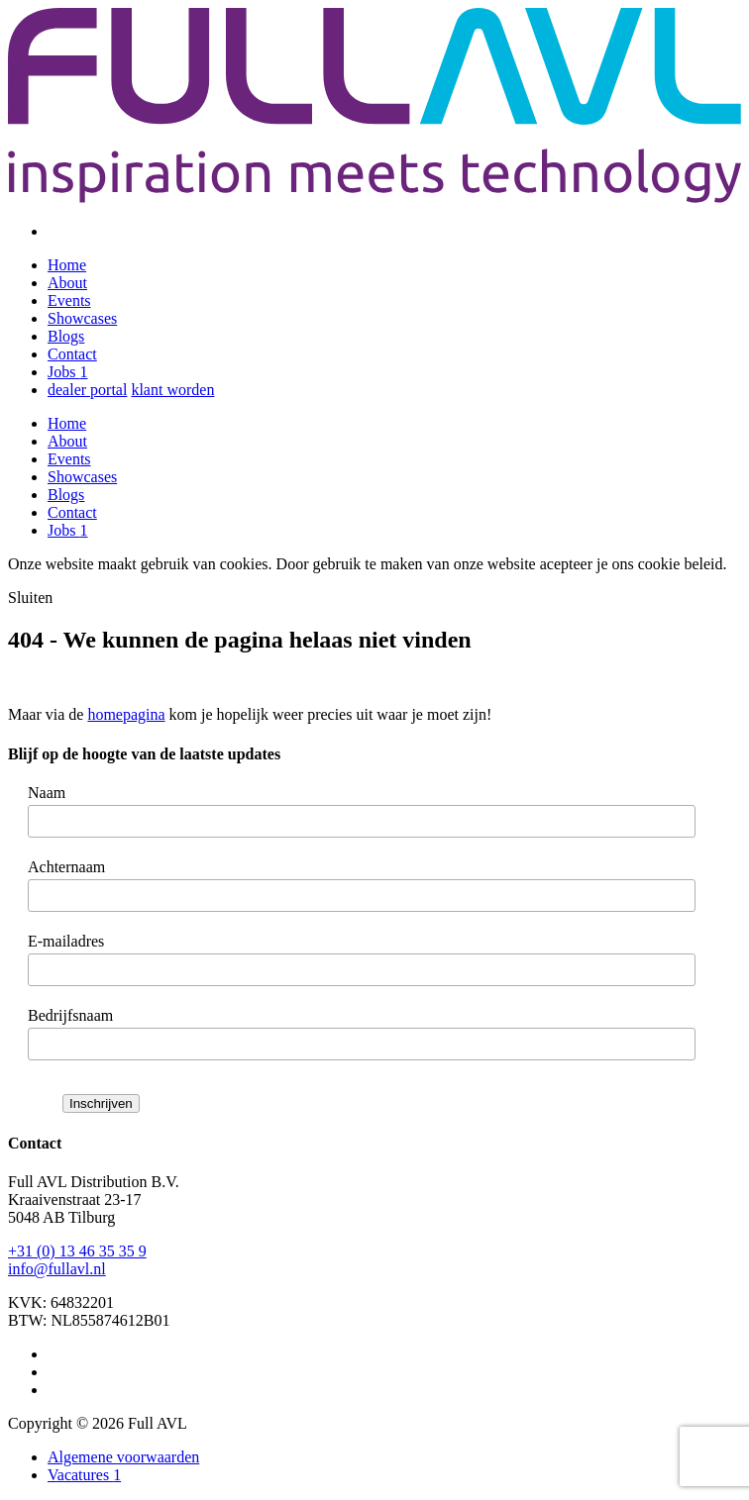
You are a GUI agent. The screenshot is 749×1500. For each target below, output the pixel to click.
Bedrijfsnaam (70, 1015)
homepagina (125, 714)
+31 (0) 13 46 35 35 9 (77, 1251)
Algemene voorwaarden (123, 1457)
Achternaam (66, 866)
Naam (46, 792)
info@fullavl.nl (57, 1268)
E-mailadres (66, 941)
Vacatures (84, 1474)
